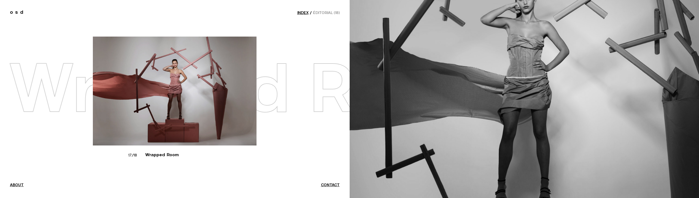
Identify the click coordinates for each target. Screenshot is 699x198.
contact (330, 185)
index (303, 13)
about (17, 185)
